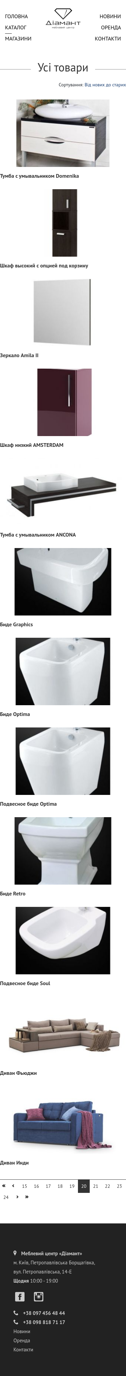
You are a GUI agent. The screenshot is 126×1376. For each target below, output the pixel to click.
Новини (110, 16)
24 (5, 1197)
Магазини (18, 38)
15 (24, 1186)
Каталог (15, 27)
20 (83, 1186)
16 (36, 1186)
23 (119, 1186)
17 (48, 1186)
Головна (16, 16)
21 (95, 1186)
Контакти (108, 38)
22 (107, 1186)
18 (59, 1186)
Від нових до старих (105, 85)
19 (72, 1186)
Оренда (111, 27)
